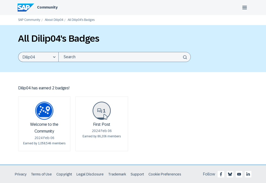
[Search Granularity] (38, 57)
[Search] (124, 57)
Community (47, 7)
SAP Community (29, 20)
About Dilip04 (54, 20)
